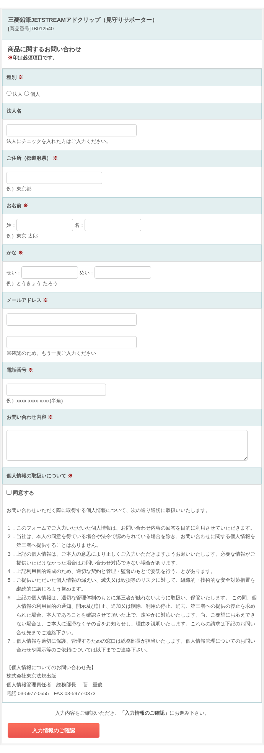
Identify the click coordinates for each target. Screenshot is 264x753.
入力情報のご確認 (53, 730)
